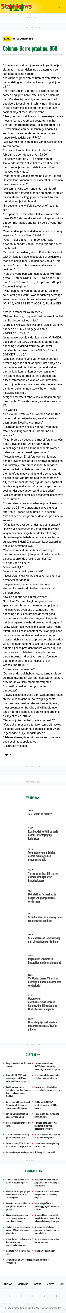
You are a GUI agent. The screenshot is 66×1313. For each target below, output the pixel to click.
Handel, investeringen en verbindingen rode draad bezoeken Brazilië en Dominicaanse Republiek (18, 1091)
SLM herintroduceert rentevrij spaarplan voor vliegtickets (17, 1136)
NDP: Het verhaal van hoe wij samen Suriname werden (17, 1115)
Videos (50, 1284)
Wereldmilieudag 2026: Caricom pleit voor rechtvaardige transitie (18, 1145)
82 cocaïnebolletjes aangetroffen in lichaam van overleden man (46, 1077)
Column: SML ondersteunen (44, 1250)
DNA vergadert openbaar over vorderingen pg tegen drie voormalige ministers (17, 1218)
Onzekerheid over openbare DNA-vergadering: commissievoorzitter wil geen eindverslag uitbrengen (47, 1218)
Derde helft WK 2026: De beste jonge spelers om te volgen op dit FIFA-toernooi (47, 1182)
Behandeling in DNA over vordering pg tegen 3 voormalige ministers (46, 1206)
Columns (23, 1284)
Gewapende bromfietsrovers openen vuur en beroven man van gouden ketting (46, 1229)
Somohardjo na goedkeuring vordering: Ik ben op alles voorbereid (30, 1152)
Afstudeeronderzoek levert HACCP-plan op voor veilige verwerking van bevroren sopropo (47, 1066)
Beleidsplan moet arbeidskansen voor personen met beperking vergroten (46, 1194)
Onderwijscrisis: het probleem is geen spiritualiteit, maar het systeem (18, 1206)
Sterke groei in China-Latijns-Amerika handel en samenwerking (47, 1088)
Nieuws (8, 1284)
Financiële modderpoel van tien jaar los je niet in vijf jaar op (17, 1181)
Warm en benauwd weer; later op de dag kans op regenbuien (47, 1136)
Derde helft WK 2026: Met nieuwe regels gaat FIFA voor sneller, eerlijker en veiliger (17, 1078)
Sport (37, 1284)
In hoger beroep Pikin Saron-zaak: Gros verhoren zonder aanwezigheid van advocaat (18, 1241)
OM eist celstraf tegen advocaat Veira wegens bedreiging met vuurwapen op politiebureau (18, 1104)
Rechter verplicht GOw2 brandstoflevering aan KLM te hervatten (45, 1104)
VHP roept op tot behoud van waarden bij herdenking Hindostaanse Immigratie (45, 1125)
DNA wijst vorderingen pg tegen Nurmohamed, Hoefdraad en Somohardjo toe (18, 1194)
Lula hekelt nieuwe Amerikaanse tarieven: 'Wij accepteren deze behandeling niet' (18, 1229)
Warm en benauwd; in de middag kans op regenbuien (46, 1240)
